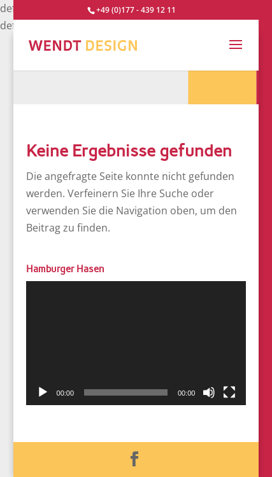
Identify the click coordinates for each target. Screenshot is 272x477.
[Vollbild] (229, 392)
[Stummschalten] (209, 392)
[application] (136, 343)
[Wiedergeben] (42, 392)
